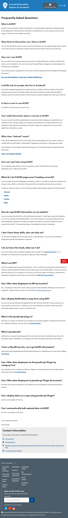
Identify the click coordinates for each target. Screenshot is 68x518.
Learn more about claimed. (11, 154)
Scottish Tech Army (50, 252)
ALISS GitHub (24, 478)
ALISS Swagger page (44, 290)
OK (32, 500)
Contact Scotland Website (13, 451)
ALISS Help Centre (25, 468)
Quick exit (64, 261)
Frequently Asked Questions (5, 469)
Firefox (6, 199)
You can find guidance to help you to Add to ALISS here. (21, 77)
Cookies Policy (4, 485)
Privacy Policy (4, 480)
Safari (6, 195)
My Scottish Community (15, 474)
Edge (6, 202)
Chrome (7, 192)
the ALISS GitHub (35, 323)
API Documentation (27, 473)
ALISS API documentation (45, 275)
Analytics (15, 470)
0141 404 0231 (9, 439)
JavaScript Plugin (25, 483)
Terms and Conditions (5, 475)
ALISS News (15, 467)
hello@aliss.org (10, 442)
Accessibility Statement (16, 479)
